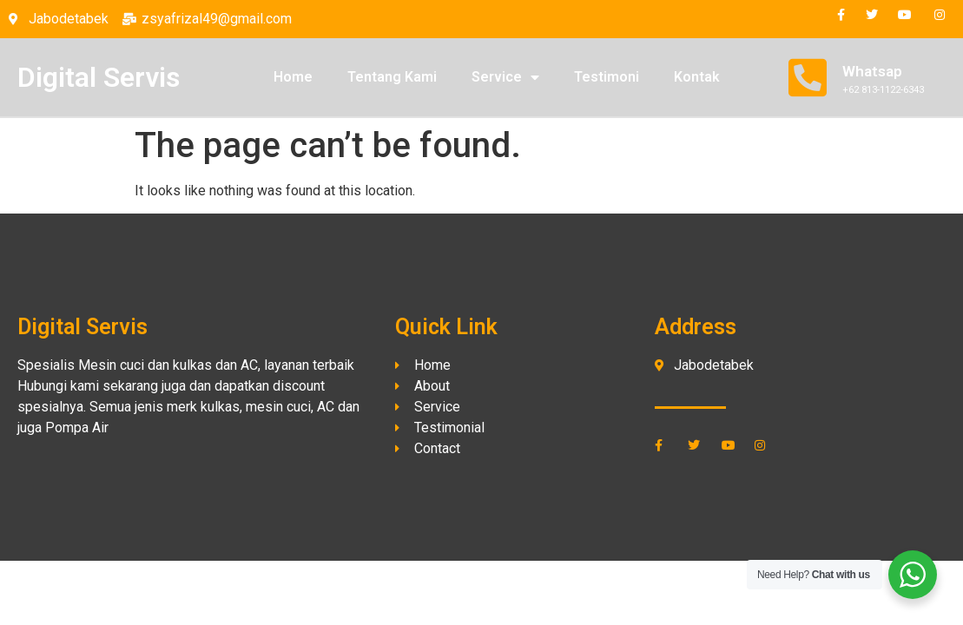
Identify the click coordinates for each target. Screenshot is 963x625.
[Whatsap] (807, 77)
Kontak (697, 77)
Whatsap (872, 71)
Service (505, 77)
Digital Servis (98, 77)
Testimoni (606, 77)
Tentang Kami (392, 77)
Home (293, 77)
